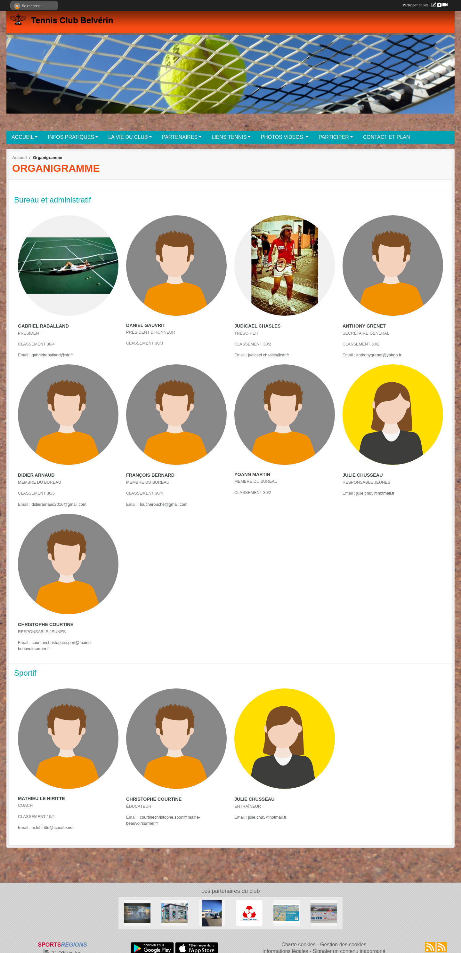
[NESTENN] (174, 913)
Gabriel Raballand (43, 326)
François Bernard (150, 475)
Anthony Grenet (364, 326)
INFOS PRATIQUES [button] (71, 137)
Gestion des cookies (343, 944)
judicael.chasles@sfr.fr (268, 355)
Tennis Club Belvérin (72, 20)
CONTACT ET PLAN (386, 137)
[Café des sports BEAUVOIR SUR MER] (137, 913)
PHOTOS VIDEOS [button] (282, 137)
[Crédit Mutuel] (249, 913)
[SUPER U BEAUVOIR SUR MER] (323, 913)
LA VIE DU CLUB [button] (128, 137)
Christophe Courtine (45, 624)
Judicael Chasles (257, 326)
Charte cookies (298, 944)
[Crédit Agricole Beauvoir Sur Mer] (286, 913)
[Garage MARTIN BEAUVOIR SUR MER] (211, 913)
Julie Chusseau (363, 475)
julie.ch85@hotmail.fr (375, 493)
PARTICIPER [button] (334, 137)
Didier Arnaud (36, 475)
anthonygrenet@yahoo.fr (378, 355)
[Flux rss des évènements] (442, 947)
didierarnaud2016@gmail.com (59, 504)
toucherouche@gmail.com (164, 504)
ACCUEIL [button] (23, 137)
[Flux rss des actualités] (430, 947)
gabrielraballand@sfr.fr (52, 355)
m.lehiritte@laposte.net (53, 827)
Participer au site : (425, 5)
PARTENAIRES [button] (180, 137)
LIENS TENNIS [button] (229, 137)
